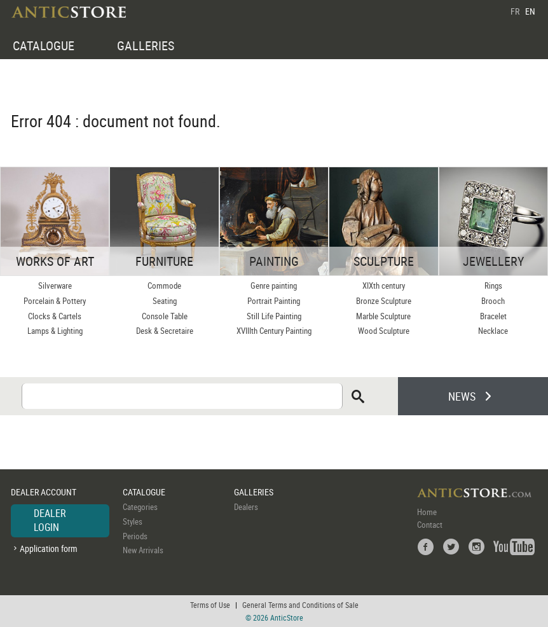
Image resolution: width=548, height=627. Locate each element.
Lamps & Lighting (55, 330)
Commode (164, 285)
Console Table (165, 316)
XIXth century (383, 285)
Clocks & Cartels (54, 316)
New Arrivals (143, 550)
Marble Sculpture (383, 316)
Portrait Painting (273, 301)
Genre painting (273, 285)
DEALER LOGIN (50, 520)
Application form (49, 548)
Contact (429, 524)
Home (427, 512)
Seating (165, 301)
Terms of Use (210, 605)
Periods (135, 536)
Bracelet (493, 316)
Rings (493, 285)
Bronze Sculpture (383, 301)
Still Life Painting (274, 316)
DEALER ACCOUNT (43, 492)
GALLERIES (145, 45)
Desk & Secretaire (164, 330)
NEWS (462, 396)
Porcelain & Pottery (55, 301)
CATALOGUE (43, 45)
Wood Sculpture (383, 330)
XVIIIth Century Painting (274, 330)
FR (514, 11)
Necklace (493, 330)
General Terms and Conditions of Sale (300, 605)
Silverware (55, 285)
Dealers (246, 507)
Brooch (493, 301)
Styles (132, 521)
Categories (140, 507)
